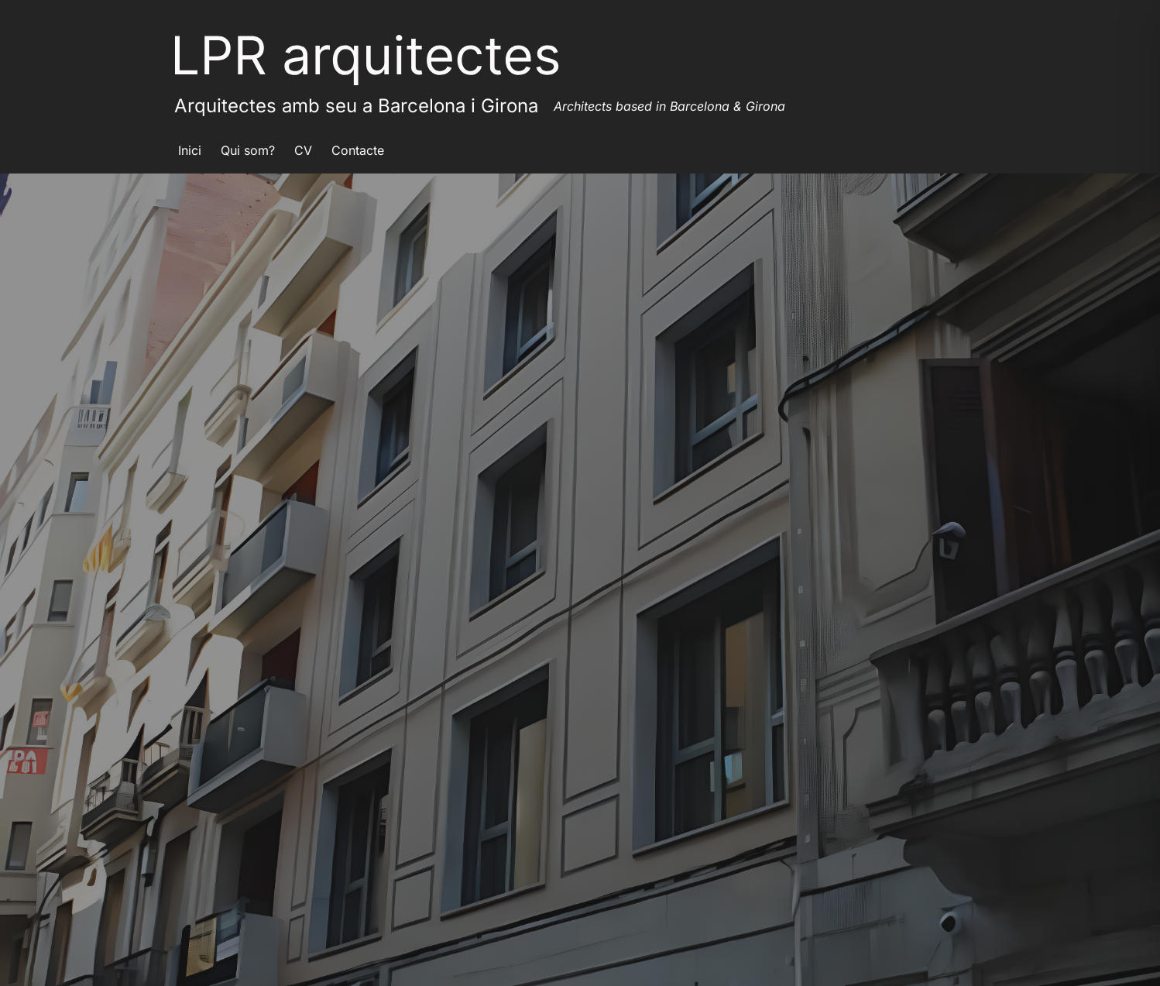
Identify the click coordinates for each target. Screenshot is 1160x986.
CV (303, 150)
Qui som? (248, 150)
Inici (189, 150)
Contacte (357, 150)
